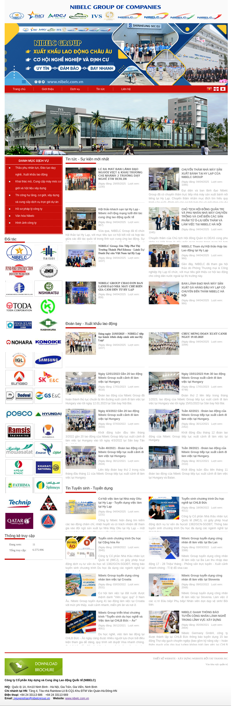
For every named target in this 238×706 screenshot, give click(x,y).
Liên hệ (126, 89)
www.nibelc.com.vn (77, 698)
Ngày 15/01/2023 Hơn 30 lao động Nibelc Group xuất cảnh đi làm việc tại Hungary (203, 377)
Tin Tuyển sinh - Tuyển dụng (89, 488)
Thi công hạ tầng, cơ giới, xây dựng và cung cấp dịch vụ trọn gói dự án (37, 199)
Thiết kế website (164, 658)
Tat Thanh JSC (218, 658)
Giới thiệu (48, 89)
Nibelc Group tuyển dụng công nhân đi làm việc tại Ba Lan (202, 540)
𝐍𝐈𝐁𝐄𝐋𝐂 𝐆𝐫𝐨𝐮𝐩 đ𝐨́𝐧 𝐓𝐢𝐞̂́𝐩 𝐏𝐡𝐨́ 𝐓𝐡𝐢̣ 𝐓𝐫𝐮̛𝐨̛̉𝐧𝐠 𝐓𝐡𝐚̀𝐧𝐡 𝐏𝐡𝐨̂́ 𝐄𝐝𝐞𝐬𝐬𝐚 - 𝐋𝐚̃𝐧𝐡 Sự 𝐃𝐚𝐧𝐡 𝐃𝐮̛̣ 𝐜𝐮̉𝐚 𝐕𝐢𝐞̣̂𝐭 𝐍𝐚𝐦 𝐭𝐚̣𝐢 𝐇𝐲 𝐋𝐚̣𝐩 (121, 249)
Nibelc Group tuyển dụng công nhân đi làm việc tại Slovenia (202, 577)
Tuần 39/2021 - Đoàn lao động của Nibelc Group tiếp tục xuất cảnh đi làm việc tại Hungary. (204, 452)
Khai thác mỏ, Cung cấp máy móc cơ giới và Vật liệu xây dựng (38, 185)
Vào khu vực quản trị (217, 664)
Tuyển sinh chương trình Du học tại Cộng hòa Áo (119, 540)
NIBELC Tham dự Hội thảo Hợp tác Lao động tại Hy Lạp (204, 248)
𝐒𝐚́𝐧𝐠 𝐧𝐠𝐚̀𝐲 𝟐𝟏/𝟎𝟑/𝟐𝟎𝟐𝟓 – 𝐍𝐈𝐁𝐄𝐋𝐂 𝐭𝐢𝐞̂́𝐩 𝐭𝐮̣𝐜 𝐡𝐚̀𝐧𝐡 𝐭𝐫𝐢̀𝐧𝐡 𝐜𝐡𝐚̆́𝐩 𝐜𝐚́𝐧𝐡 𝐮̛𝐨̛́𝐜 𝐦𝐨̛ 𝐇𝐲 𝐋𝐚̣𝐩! (121, 337)
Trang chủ (19, 89)
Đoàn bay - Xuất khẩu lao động (91, 324)
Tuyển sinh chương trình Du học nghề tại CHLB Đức (203, 500)
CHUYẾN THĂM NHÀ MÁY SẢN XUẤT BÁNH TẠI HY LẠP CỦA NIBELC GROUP (202, 173)
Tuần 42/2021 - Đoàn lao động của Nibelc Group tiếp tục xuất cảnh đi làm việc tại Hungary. (204, 415)
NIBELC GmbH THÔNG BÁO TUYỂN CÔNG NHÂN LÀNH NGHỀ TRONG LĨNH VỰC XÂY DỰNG (204, 616)
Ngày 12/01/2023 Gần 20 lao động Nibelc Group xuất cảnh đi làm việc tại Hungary (120, 377)
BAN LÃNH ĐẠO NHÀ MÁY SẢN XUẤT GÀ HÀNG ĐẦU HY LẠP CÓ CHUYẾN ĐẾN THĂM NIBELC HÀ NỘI (203, 289)
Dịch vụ (75, 89)
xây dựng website (190, 658)
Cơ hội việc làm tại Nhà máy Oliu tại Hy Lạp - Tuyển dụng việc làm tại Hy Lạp (120, 502)
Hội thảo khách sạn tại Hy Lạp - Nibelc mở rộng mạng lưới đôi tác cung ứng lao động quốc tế (120, 213)
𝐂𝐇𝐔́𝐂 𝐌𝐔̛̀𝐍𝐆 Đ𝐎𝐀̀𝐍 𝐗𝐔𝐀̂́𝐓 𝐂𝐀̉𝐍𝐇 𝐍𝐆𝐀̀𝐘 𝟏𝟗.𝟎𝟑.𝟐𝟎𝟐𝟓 (204, 335)
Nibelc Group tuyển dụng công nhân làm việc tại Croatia (118, 577)
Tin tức (100, 89)
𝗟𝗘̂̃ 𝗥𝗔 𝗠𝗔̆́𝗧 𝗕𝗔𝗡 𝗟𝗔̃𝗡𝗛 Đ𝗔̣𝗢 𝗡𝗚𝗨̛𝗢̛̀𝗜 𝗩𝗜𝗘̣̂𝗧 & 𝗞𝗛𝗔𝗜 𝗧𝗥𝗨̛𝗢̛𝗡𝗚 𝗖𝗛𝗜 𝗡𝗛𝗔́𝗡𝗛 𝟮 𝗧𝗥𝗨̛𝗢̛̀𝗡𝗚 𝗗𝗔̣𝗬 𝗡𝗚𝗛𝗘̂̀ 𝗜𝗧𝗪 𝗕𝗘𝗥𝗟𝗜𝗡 (120, 174)
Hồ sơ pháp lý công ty (28, 209)
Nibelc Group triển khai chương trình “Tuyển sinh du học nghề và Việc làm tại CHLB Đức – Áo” (120, 616)
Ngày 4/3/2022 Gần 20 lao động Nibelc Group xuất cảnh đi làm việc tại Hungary (118, 415)
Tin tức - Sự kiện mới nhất (87, 159)
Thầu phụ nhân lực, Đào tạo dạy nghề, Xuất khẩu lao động (35, 171)
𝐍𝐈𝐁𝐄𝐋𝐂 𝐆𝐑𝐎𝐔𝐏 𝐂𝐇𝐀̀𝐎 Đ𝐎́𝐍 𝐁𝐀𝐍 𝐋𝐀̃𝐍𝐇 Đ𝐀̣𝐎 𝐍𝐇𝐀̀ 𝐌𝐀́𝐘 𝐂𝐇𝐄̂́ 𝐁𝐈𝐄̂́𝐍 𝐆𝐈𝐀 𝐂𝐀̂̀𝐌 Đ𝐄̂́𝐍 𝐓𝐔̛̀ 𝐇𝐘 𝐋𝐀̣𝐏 (120, 286)
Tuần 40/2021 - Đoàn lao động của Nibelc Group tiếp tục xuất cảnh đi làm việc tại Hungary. (121, 452)
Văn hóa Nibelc (24, 215)
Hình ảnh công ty (25, 222)
